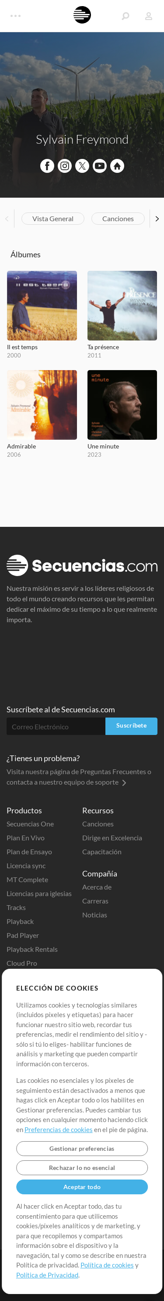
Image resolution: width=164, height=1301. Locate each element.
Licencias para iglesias (39, 893)
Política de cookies (107, 1265)
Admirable (21, 446)
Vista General (52, 218)
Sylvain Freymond (82, 138)
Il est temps (22, 347)
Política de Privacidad (47, 1275)
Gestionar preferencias (81, 1148)
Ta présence (103, 347)
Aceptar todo (82, 1186)
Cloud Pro (22, 963)
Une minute (103, 446)
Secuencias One (30, 823)
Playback (20, 921)
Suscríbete (131, 725)
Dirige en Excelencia (112, 837)
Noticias (94, 914)
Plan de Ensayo (29, 851)
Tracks (16, 907)
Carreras (95, 901)
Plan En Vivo (26, 837)
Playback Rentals (32, 949)
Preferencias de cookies (58, 1129)
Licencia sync (26, 865)
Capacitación (102, 851)
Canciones (118, 218)
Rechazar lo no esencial (82, 1167)
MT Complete (27, 879)
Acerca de (97, 887)
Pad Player (23, 935)
